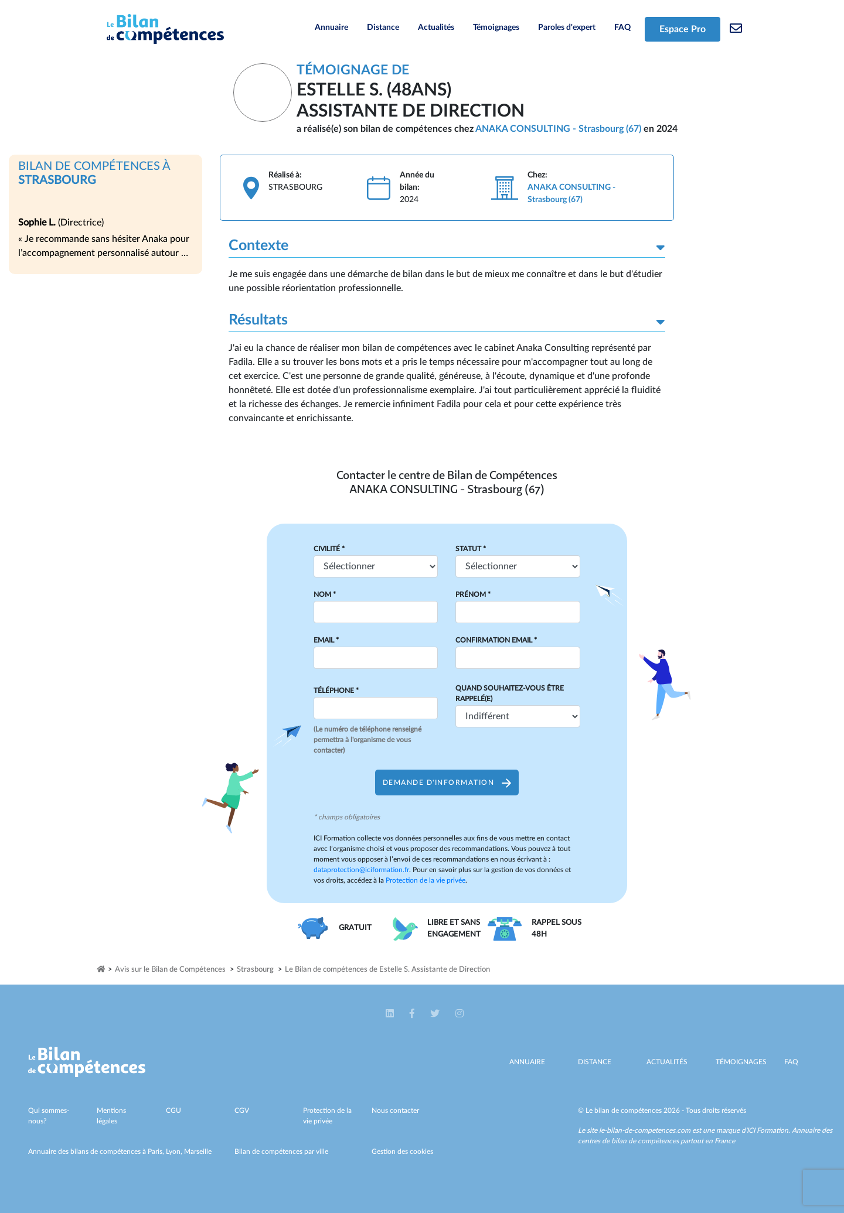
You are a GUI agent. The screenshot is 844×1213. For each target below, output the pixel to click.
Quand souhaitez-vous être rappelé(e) (509, 693)
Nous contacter (395, 1110)
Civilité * (329, 548)
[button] (391, 1013)
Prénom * (473, 594)
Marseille (198, 1151)
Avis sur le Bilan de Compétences (170, 969)
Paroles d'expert (566, 27)
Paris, (157, 1151)
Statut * (470, 548)
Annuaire (331, 27)
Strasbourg (255, 969)
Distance (383, 27)
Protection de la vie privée (425, 880)
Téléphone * (336, 690)
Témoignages (496, 27)
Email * (326, 640)
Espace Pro (682, 29)
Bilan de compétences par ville (281, 1151)
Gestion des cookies (402, 1151)
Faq (791, 1061)
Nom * (325, 594)
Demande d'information (447, 782)
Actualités (436, 27)
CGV (241, 1110)
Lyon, (175, 1151)
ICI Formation (767, 1130)
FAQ (622, 27)
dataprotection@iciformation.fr (361, 869)
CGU (173, 1110)
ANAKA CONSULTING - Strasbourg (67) (558, 129)
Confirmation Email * (496, 640)
